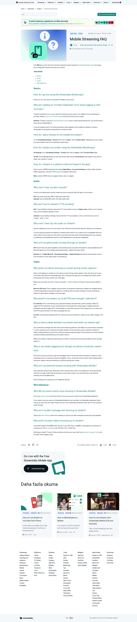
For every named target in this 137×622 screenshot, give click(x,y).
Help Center (31, 9)
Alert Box (81, 555)
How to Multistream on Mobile (67, 519)
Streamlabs (116, 2)
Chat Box (81, 560)
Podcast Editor (68, 595)
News (21, 578)
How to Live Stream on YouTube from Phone (32, 519)
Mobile (39, 9)
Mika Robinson (106, 535)
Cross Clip (66, 588)
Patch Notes (53, 575)
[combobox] (39, 14)
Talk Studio (66, 593)
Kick (35, 575)
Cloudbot (66, 570)
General (94, 578)
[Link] (37, 445)
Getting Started (24, 555)
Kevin (35, 534)
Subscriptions (96, 588)
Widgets (51, 565)
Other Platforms (39, 573)
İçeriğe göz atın (78, 23)
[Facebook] (33, 445)
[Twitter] (29, 445)
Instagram (37, 558)
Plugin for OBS (68, 555)
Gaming (22, 573)
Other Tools (67, 580)
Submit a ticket (97, 600)
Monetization (24, 565)
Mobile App (66, 565)
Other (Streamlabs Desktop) (53, 570)
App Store (52, 563)
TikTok (36, 555)
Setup (50, 555)
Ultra (64, 558)
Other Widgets (82, 565)
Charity (22, 570)
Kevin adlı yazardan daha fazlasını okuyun (95, 45)
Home (22, 9)
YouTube (37, 565)
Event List (81, 558)
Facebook (37, 568)
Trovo (36, 570)
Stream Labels (82, 563)
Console (95, 580)
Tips (64, 568)
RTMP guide (56, 172)
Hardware (23, 563)
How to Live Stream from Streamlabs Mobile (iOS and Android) (101, 521)
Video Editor (67, 590)
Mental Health (24, 580)
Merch (65, 575)
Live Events (23, 575)
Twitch (36, 563)
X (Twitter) (37, 560)
